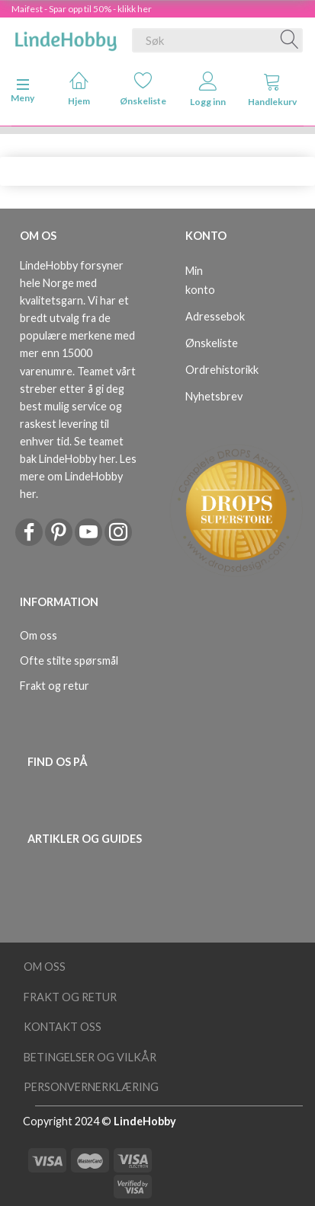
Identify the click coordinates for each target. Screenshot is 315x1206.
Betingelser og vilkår (90, 1057)
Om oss (38, 635)
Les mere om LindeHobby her (78, 476)
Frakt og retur (54, 685)
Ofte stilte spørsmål (69, 660)
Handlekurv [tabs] (272, 89)
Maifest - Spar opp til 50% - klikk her (81, 8)
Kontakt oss (62, 1026)
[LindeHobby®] (65, 37)
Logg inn (208, 89)
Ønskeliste (143, 89)
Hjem (79, 89)
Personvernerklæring (91, 1086)
